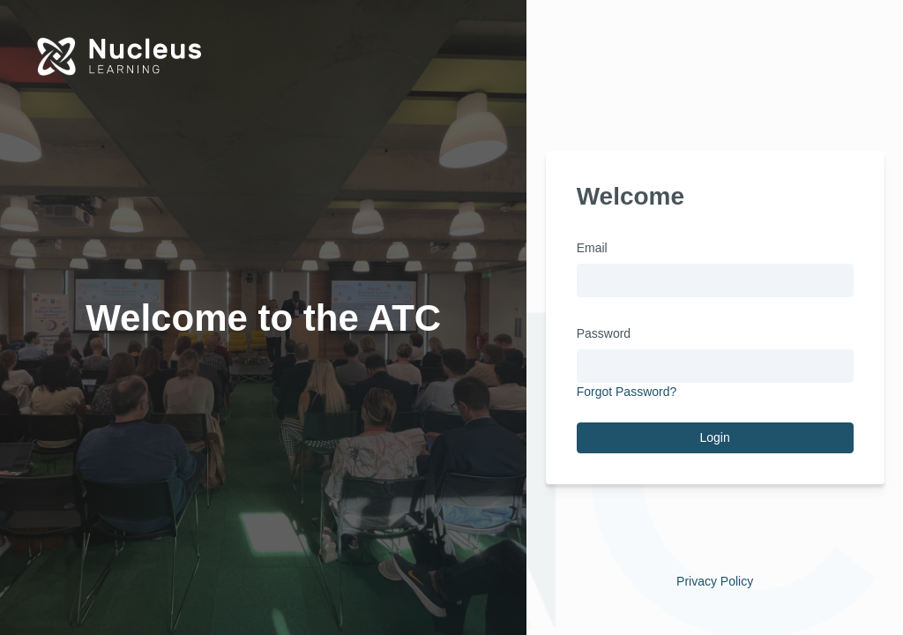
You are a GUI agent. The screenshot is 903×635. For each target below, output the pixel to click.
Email (592, 248)
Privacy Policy (714, 581)
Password (604, 333)
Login (715, 437)
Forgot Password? (627, 392)
